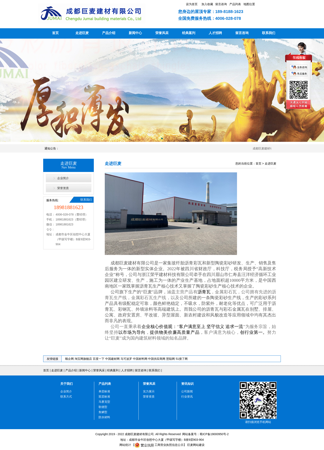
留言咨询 (242, 33)
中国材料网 (140, 358)
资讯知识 (187, 383)
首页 (55, 33)
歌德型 (103, 407)
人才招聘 (215, 33)
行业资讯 (187, 396)
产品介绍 (108, 33)
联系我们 (268, 33)
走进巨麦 (82, 33)
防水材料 (104, 417)
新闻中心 (135, 33)
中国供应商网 (156, 358)
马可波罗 (126, 358)
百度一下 (98, 358)
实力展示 (149, 391)
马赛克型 (104, 401)
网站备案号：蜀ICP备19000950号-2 (205, 434)
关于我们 (66, 383)
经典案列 (188, 33)
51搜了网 (182, 358)
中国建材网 (112, 358)
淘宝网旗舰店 (83, 358)
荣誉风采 (162, 33)
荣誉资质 (63, 188)
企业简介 (63, 178)
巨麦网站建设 (196, 444)
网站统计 (125, 444)
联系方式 (66, 396)
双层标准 (104, 396)
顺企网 (69, 358)
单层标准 (104, 391)
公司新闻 (187, 391)
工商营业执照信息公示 (159, 444)
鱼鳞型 (103, 412)
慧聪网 (170, 358)
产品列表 (105, 383)
